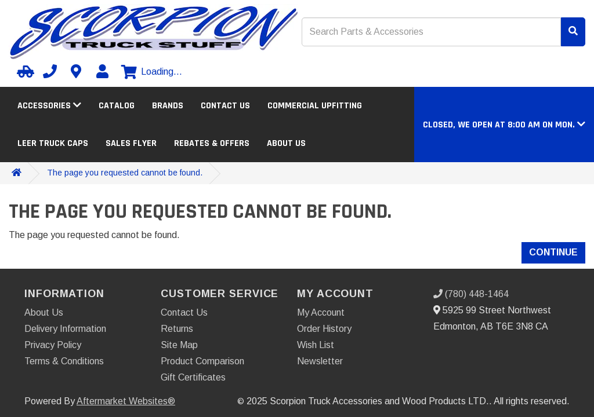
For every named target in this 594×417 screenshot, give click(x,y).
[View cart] (151, 72)
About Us (286, 143)
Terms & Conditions (64, 361)
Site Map (179, 345)
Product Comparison (202, 361)
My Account (321, 312)
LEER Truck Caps (52, 143)
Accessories (49, 106)
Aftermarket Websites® (126, 401)
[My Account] (102, 71)
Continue (553, 252)
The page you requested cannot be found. (124, 172)
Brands (167, 106)
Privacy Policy (52, 345)
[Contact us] (76, 71)
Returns (177, 329)
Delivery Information (65, 329)
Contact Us (225, 106)
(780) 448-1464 (471, 294)
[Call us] (50, 71)
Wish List (315, 345)
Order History (324, 329)
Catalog (117, 106)
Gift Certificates (193, 377)
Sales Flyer (131, 143)
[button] (504, 125)
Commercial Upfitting (314, 106)
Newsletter (320, 361)
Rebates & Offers (211, 143)
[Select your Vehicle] (24, 71)
